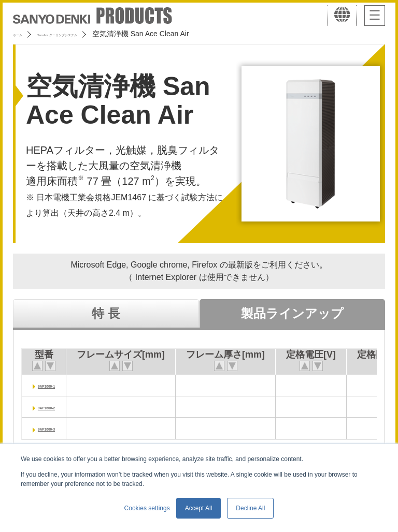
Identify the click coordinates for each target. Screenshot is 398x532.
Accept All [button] (198, 508)
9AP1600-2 (58, 406)
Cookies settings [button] (147, 508)
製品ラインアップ (292, 313)
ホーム (24, 33)
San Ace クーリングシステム (97, 33)
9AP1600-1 (58, 384)
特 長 (106, 313)
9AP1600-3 (58, 427)
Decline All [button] (250, 508)
